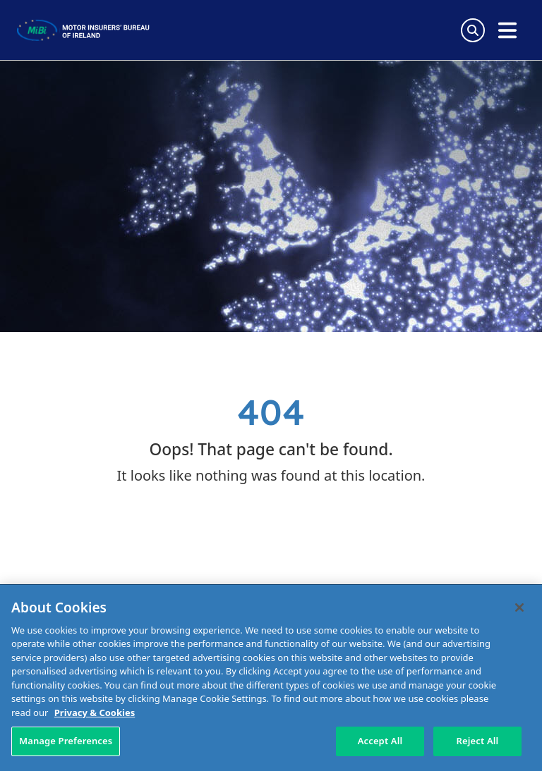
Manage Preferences (65, 740)
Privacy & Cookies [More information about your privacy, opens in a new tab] (94, 712)
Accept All (380, 740)
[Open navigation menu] (507, 30)
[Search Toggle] (473, 30)
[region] (271, 678)
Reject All (478, 740)
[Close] (519, 607)
